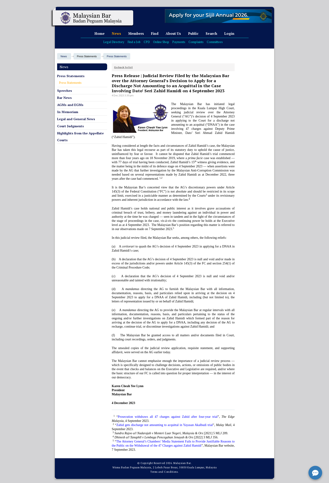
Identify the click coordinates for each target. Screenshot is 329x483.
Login (229, 33)
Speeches (64, 90)
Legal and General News (76, 119)
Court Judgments (70, 126)
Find (155, 33)
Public (193, 33)
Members (136, 33)
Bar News (64, 97)
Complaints (196, 42)
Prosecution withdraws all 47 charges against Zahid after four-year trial (168, 416)
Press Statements (117, 56)
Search (211, 33)
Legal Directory (113, 42)
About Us (173, 33)
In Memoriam (67, 112)
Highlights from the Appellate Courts (80, 136)
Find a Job (134, 42)
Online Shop (161, 42)
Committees (215, 42)
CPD (147, 42)
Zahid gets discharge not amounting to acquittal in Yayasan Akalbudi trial (165, 425)
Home (99, 33)
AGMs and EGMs (70, 105)
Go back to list (123, 67)
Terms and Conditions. (164, 471)
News (116, 33)
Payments (178, 42)
